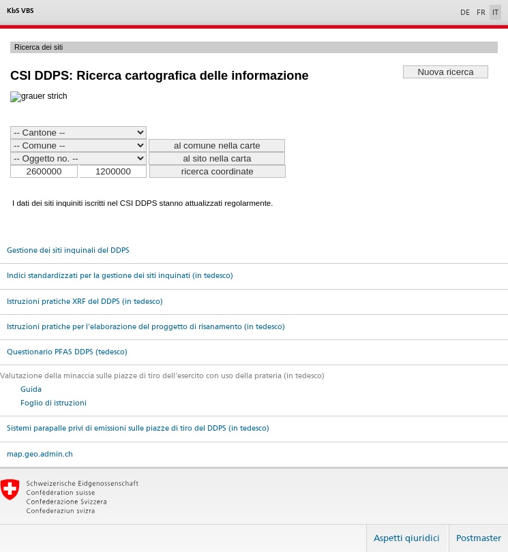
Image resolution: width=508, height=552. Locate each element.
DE (465, 12)
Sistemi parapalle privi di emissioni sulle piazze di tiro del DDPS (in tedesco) (138, 428)
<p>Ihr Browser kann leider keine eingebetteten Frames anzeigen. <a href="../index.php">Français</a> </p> (254, 130)
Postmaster (478, 537)
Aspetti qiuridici (407, 537)
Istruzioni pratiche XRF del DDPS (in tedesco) (85, 301)
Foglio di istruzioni (53, 403)
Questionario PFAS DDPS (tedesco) (67, 352)
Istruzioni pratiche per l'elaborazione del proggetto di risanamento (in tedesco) (146, 326)
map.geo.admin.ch (40, 454)
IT (495, 12)
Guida (31, 389)
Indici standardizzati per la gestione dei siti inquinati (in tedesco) (120, 275)
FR (481, 12)
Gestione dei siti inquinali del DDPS (68, 250)
